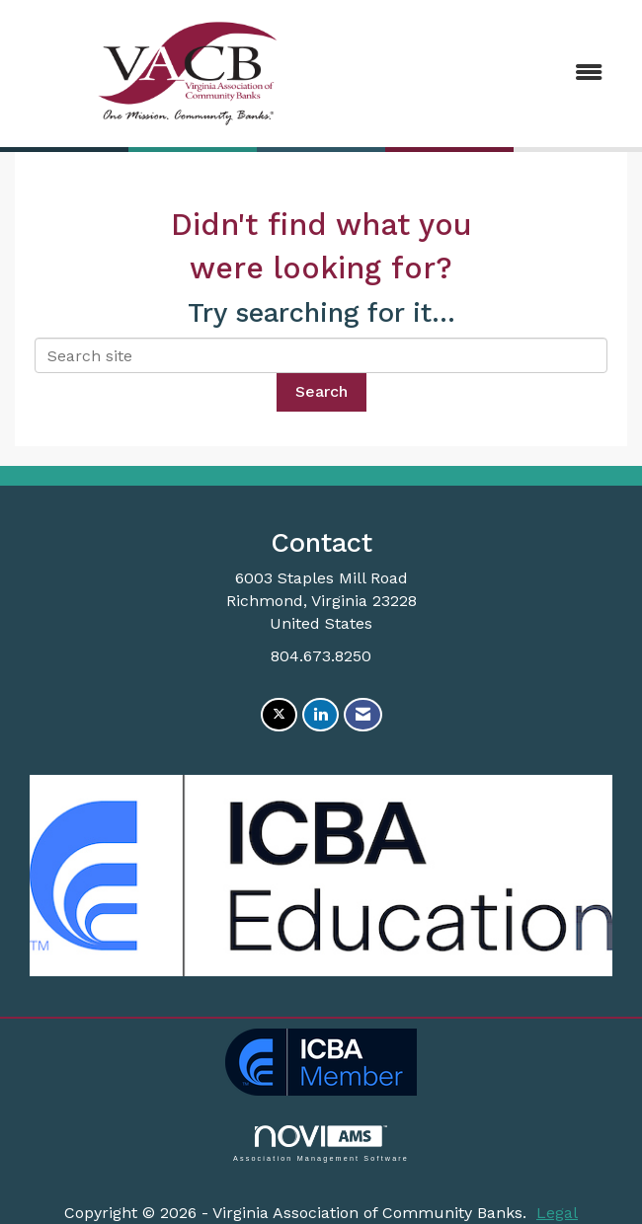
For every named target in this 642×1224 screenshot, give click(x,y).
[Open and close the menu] (490, 73)
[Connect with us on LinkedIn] (320, 715)
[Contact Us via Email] (363, 715)
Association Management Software (321, 1143)
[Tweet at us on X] (279, 715)
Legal (557, 1212)
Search (321, 391)
